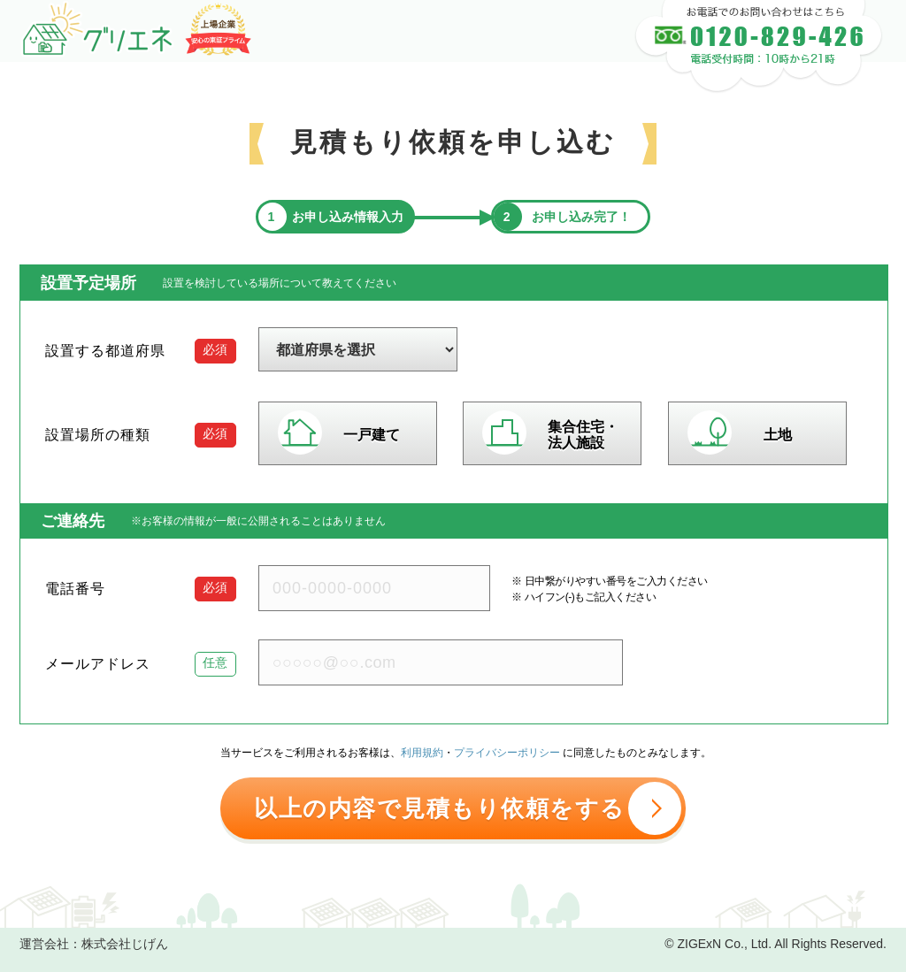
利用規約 (422, 752)
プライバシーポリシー (507, 752)
